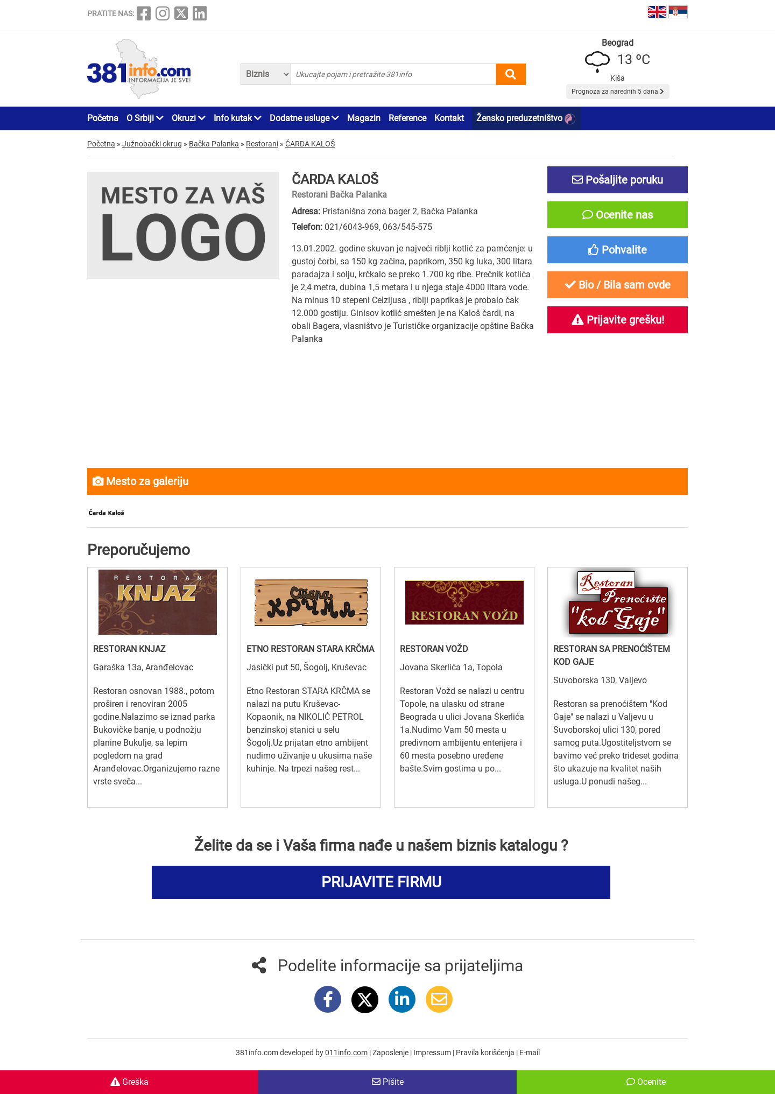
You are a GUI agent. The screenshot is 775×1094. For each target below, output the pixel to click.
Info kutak (238, 118)
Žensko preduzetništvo (525, 118)
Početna (102, 118)
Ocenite (646, 1082)
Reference (407, 118)
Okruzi (189, 118)
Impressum (433, 1052)
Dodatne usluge (304, 118)
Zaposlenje (391, 1052)
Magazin (364, 118)
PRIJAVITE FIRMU (381, 882)
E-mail (529, 1052)
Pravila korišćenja (486, 1052)
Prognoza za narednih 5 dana (618, 91)
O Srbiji (145, 118)
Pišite (388, 1082)
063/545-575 (407, 227)
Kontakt (449, 118)
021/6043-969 (352, 227)
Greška (129, 1082)
